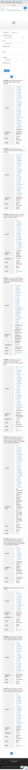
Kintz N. (19, 672)
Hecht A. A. (19, 195)
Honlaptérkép (14, 761)
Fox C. (18, 374)
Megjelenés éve (6, 63)
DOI (17, 269)
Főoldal (2, 1)
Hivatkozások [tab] (14, 32)
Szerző (4, 51)
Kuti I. (17, 86)
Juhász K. (18, 324)
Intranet (2, 2)
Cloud (10, 1)
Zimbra (6, 1)
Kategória (5, 57)
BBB (14, 1)
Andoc (17, 1)
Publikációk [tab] (6, 32)
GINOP (14, 2)
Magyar (14, 5)
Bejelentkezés (8, 2)
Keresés (7, 70)
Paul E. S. (18, 367)
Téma (4, 40)
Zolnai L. (20, 248)
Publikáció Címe (6, 46)
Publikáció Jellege (7, 35)
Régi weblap (19, 2)
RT (21, 1)
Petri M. (16, 285)
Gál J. (17, 318)
